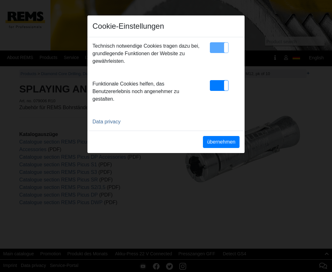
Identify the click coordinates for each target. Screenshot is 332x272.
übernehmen (221, 142)
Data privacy (106, 121)
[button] (219, 47)
